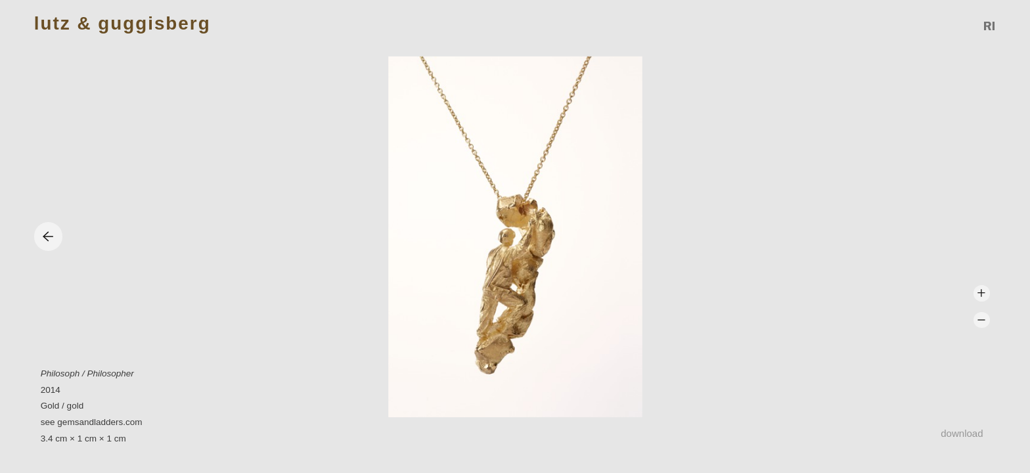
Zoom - (982, 320)
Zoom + (982, 293)
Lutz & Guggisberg (122, 24)
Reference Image (990, 26)
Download (962, 433)
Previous (48, 236)
